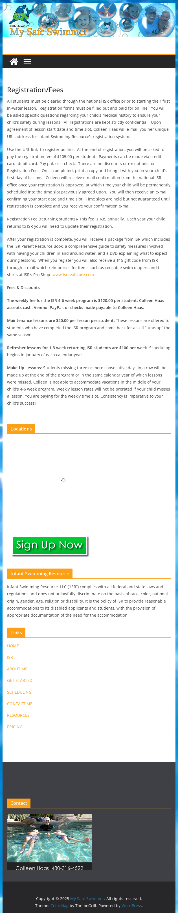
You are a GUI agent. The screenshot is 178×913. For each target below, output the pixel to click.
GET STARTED (19, 680)
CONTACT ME (19, 703)
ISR (10, 657)
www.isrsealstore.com (73, 274)
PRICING (15, 726)
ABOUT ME (17, 668)
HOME (13, 645)
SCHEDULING (19, 692)
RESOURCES (18, 715)
